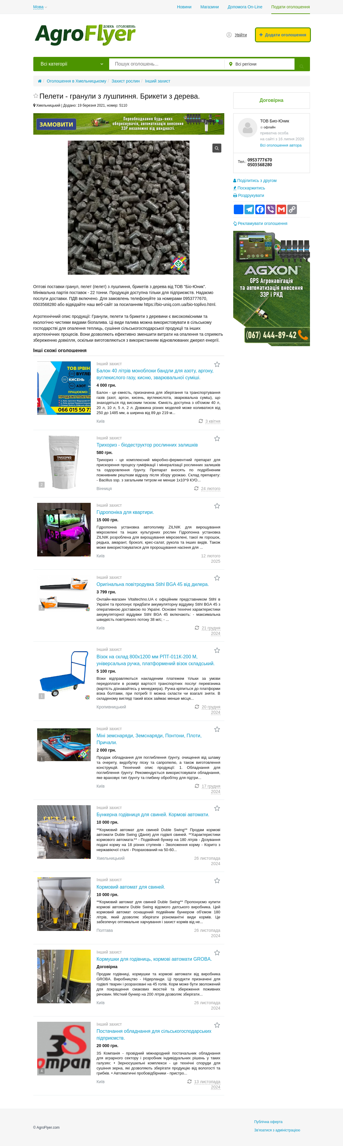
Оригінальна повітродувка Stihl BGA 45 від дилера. (153, 584)
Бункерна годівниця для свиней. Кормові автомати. (153, 814)
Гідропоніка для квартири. (125, 512)
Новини (184, 6)
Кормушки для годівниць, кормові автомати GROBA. (154, 959)
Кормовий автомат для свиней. (131, 887)
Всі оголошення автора (281, 145)
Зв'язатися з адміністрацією (277, 1130)
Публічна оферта (268, 1122)
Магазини (210, 6)
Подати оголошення (290, 6)
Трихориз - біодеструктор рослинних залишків (147, 444)
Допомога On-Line (245, 6)
